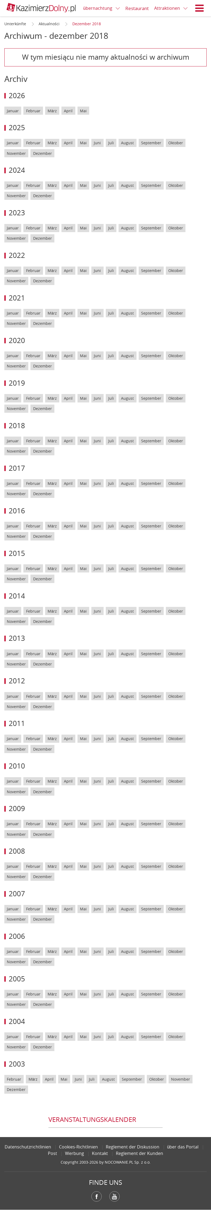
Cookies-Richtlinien (78, 1147)
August (127, 142)
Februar (33, 110)
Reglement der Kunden (139, 1153)
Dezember (42, 153)
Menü (199, 8)
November (16, 153)
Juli (111, 142)
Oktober (175, 142)
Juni (97, 142)
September (151, 142)
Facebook (96, 1196)
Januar (13, 110)
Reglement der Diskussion (132, 1147)
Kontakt (100, 1153)
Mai (83, 110)
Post (52, 1153)
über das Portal (183, 1147)
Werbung (74, 1153)
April (68, 110)
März (52, 110)
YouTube (114, 1196)
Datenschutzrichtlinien (28, 1147)
